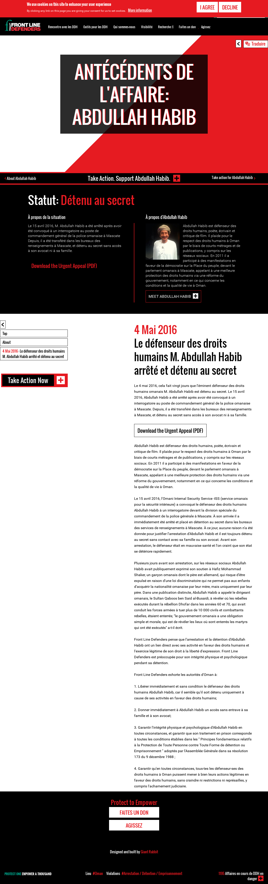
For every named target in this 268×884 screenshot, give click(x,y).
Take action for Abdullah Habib (232, 177)
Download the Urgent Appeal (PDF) (64, 265)
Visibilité (146, 26)
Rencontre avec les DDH (62, 26)
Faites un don (187, 27)
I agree (207, 7)
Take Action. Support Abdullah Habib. (129, 178)
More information (140, 10)
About (6, 342)
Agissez (205, 27)
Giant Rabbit (149, 851)
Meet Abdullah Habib (170, 296)
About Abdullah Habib (22, 178)
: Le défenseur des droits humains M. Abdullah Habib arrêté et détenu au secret (33, 353)
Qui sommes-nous (124, 26)
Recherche (166, 26)
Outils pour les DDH (95, 26)
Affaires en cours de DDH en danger (241, 876)
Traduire (259, 43)
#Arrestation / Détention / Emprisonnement (152, 873)
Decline (230, 7)
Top (4, 333)
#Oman (98, 873)
